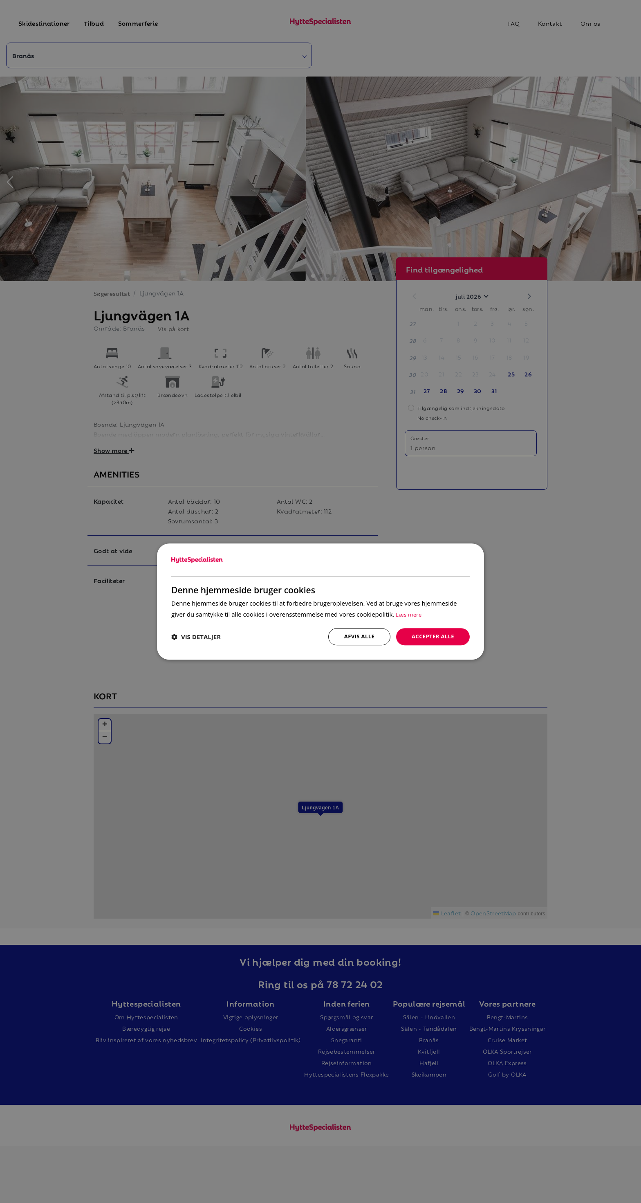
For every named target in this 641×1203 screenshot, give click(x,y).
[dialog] (320, 601)
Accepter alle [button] (431, 636)
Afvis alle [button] (355, 636)
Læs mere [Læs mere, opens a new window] (410, 613)
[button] (196, 636)
